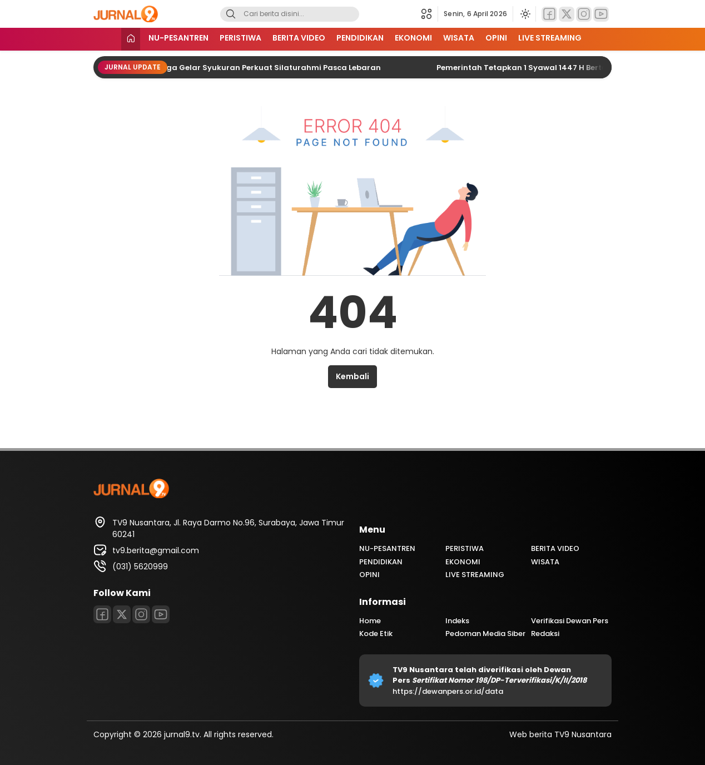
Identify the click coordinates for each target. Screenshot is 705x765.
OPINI (496, 37)
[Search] (231, 14)
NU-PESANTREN (178, 37)
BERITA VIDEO (298, 37)
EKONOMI (413, 37)
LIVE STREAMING (550, 37)
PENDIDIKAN (360, 37)
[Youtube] (601, 14)
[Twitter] (566, 14)
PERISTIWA (240, 37)
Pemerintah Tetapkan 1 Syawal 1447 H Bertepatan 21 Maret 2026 (565, 67)
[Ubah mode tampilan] (524, 14)
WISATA (458, 37)
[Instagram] (584, 14)
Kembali (352, 376)
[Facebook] (549, 14)
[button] (429, 14)
